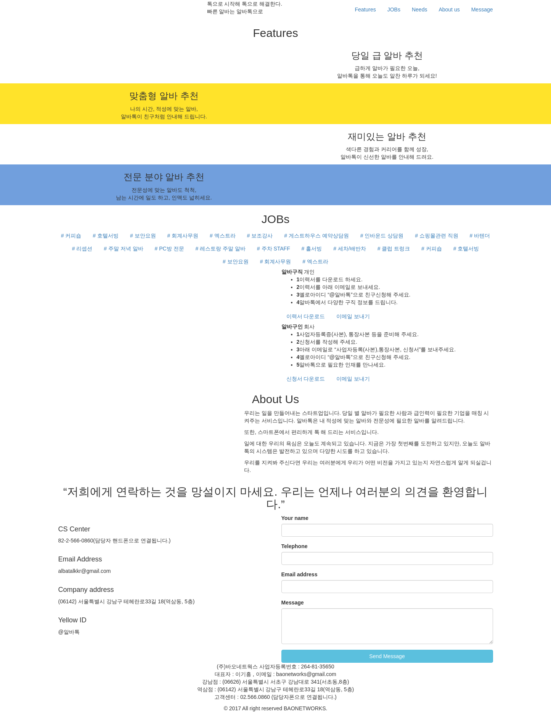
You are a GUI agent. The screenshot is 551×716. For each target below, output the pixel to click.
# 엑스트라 (223, 236)
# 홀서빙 (312, 249)
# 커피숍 (71, 236)
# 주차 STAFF (273, 249)
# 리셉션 (82, 249)
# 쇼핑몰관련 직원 (436, 236)
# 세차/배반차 (349, 249)
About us (449, 9)
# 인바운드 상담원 (382, 236)
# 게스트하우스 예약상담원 (316, 236)
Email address (299, 574)
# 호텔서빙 (106, 236)
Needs (419, 9)
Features (365, 9)
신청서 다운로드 (305, 379)
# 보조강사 (260, 236)
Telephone (294, 546)
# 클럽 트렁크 (394, 249)
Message (482, 9)
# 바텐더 (480, 236)
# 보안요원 (143, 236)
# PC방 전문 (169, 249)
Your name (294, 518)
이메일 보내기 (353, 316)
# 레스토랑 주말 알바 (220, 249)
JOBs (393, 9)
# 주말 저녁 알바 (123, 249)
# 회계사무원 (182, 236)
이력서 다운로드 (305, 316)
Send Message (387, 656)
